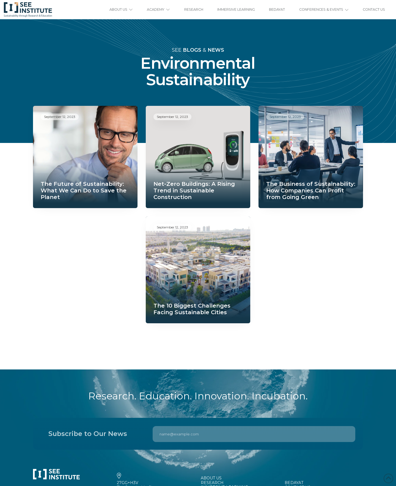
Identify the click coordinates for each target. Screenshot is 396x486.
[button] (121, 9)
